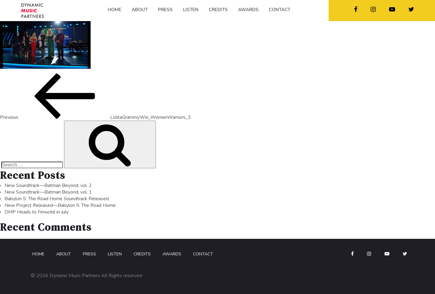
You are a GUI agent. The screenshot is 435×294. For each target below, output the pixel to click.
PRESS (165, 10)
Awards (172, 254)
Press (89, 254)
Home (38, 254)
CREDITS (218, 10)
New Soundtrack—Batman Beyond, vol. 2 (48, 185)
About (63, 254)
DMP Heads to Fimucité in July (37, 212)
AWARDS (248, 10)
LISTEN (190, 10)
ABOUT (140, 10)
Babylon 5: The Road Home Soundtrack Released (57, 198)
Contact (203, 254)
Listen (115, 254)
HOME (114, 10)
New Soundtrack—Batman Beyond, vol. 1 (48, 192)
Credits (142, 254)
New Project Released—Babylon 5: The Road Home (60, 205)
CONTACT (279, 10)
